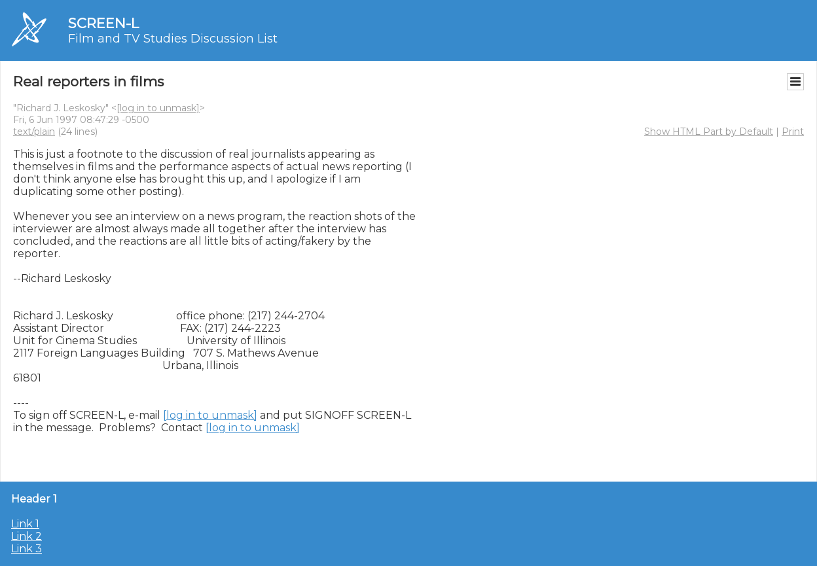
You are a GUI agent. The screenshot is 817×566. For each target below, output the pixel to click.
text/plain (34, 131)
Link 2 (26, 536)
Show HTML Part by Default (708, 131)
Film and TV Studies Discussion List (173, 38)
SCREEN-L (103, 23)
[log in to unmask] (158, 108)
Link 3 (26, 548)
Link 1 (25, 524)
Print (793, 131)
